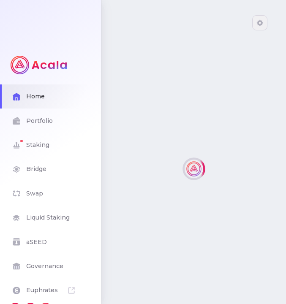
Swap (50, 194)
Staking (50, 145)
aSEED (50, 242)
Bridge (50, 169)
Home (50, 96)
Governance (50, 266)
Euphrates (50, 290)
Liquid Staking (50, 218)
